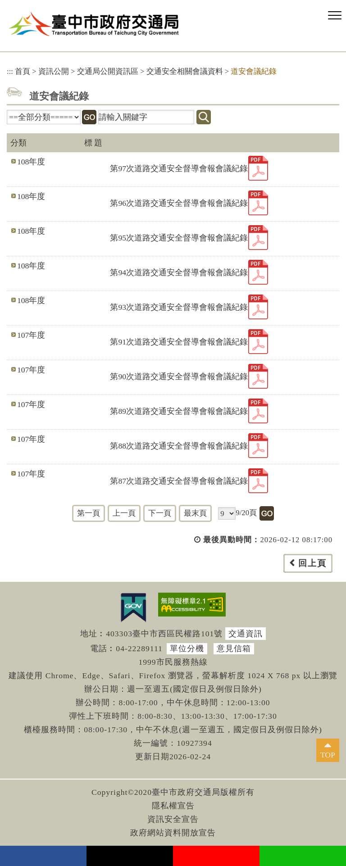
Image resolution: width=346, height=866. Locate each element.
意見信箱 (234, 648)
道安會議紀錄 (254, 71)
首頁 (22, 71)
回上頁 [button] (312, 563)
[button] (334, 15)
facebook (43, 856)
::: (10, 71)
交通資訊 (245, 633)
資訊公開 (53, 71)
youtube (216, 856)
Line (303, 856)
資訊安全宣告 (173, 819)
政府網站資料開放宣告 (173, 832)
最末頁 (195, 513)
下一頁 (159, 513)
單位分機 (187, 648)
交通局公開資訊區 (107, 71)
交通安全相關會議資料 (184, 71)
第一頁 (88, 513)
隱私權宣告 (173, 805)
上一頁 (124, 513)
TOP (327, 754)
